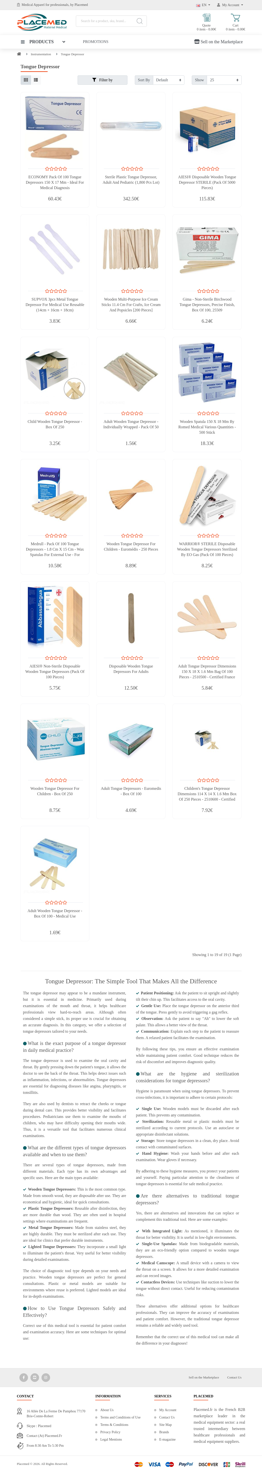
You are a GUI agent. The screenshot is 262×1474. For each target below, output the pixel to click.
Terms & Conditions (114, 1425)
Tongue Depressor (72, 54)
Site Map (165, 1425)
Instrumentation (41, 54)
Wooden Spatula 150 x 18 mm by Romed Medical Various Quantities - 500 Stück (207, 426)
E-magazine (167, 1439)
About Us (106, 1410)
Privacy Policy (110, 1432)
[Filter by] (168, 80)
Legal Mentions (111, 1439)
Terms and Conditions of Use (120, 1417)
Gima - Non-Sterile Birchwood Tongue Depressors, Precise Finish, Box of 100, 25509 (207, 304)
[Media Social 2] (34, 1377)
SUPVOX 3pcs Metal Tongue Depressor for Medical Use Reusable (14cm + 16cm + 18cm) (55, 304)
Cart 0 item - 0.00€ (235, 22)
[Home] (19, 54)
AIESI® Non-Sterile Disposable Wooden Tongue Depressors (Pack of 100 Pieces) (54, 671)
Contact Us (234, 1377)
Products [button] (37, 41)
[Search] (140, 21)
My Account (167, 1410)
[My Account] (230, 5)
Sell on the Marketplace (218, 41)
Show (199, 80)
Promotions (96, 42)
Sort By (144, 80)
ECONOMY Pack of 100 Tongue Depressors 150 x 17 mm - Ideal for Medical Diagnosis (55, 182)
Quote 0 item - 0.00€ (206, 22)
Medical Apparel (33, 5)
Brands (164, 1432)
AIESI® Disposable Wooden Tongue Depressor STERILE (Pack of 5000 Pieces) (207, 182)
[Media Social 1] (23, 1377)
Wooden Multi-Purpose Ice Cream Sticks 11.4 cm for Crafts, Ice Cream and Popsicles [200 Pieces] (131, 304)
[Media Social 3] (45, 1377)
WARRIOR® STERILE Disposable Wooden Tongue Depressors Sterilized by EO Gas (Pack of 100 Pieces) (207, 549)
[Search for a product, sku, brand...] (111, 21)
